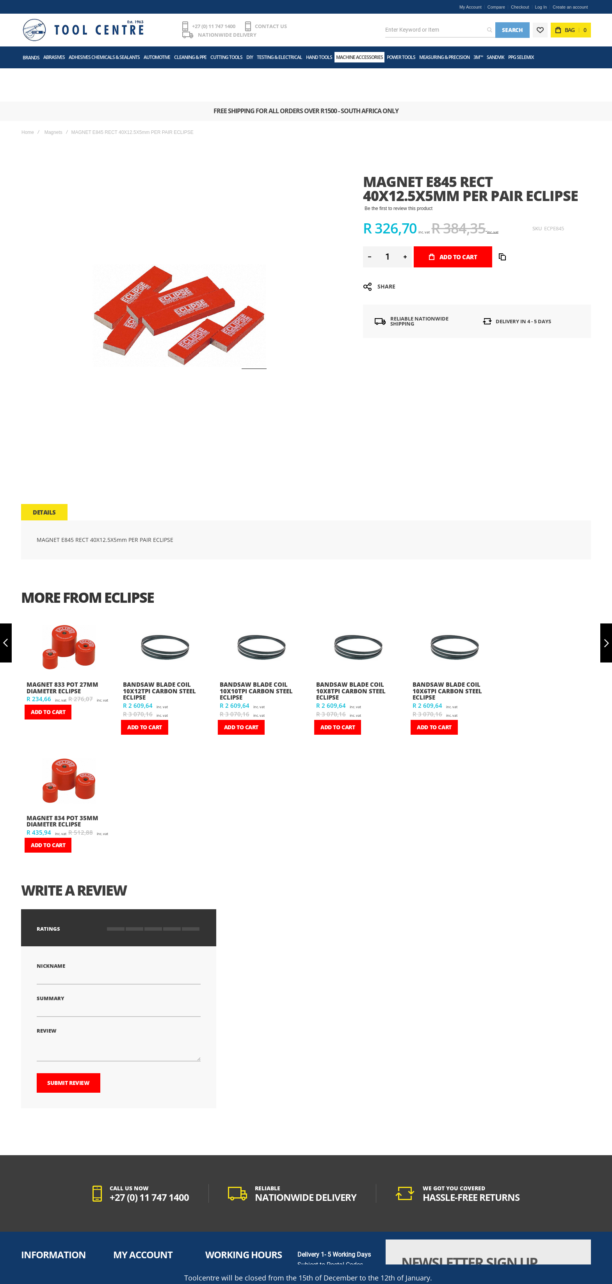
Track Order (126, 1249)
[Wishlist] (540, 28)
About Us (32, 1219)
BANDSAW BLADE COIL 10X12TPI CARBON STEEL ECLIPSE (159, 653)
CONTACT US (268, 28)
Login (120, 1229)
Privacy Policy (37, 1239)
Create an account (570, 7)
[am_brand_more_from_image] (68, 611)
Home (27, 95)
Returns (122, 1258)
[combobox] (440, 28)
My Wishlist (126, 1239)
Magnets (53, 95)
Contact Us (34, 1258)
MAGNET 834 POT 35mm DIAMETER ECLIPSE (62, 784)
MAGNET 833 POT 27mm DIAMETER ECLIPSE (62, 650)
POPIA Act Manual (41, 1249)
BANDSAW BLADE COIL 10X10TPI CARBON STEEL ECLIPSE (256, 653)
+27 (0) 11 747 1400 (210, 28)
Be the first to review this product (398, 171)
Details (44, 475)
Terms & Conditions (42, 1229)
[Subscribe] (548, 1247)
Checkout (520, 7)
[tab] (44, 475)
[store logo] (81, 28)
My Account (470, 7)
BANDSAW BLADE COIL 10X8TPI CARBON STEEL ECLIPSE (351, 653)
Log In (541, 7)
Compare (496, 7)
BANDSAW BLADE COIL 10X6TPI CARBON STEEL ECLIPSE (447, 653)
